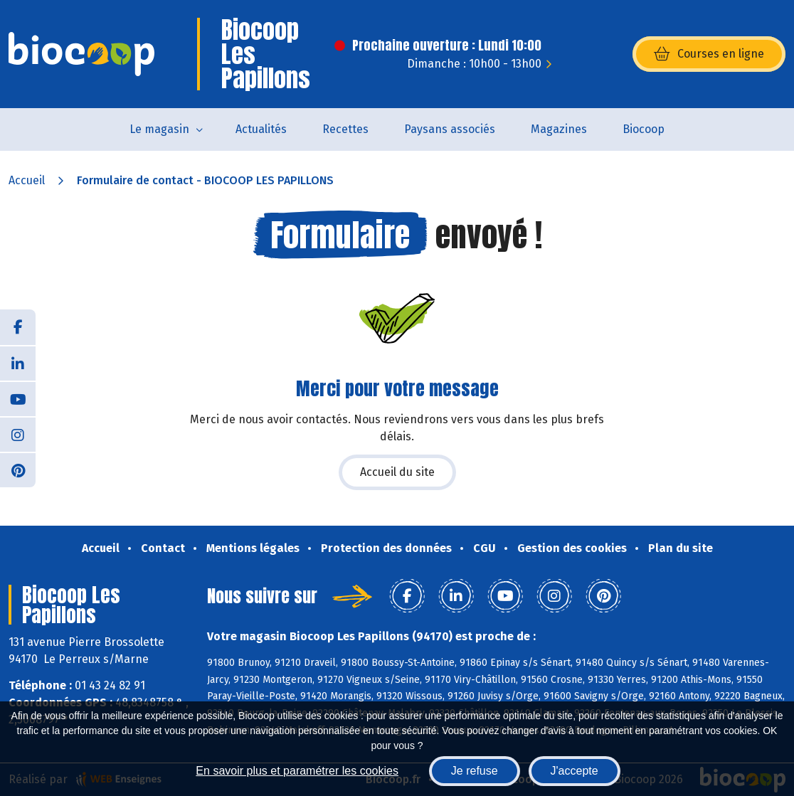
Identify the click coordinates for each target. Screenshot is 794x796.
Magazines (559, 129)
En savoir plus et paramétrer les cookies (297, 771)
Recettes (345, 129)
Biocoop (644, 129)
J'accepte (574, 771)
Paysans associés (449, 129)
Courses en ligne (709, 54)
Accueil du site (397, 472)
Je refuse (474, 771)
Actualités (261, 129)
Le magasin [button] (159, 129)
